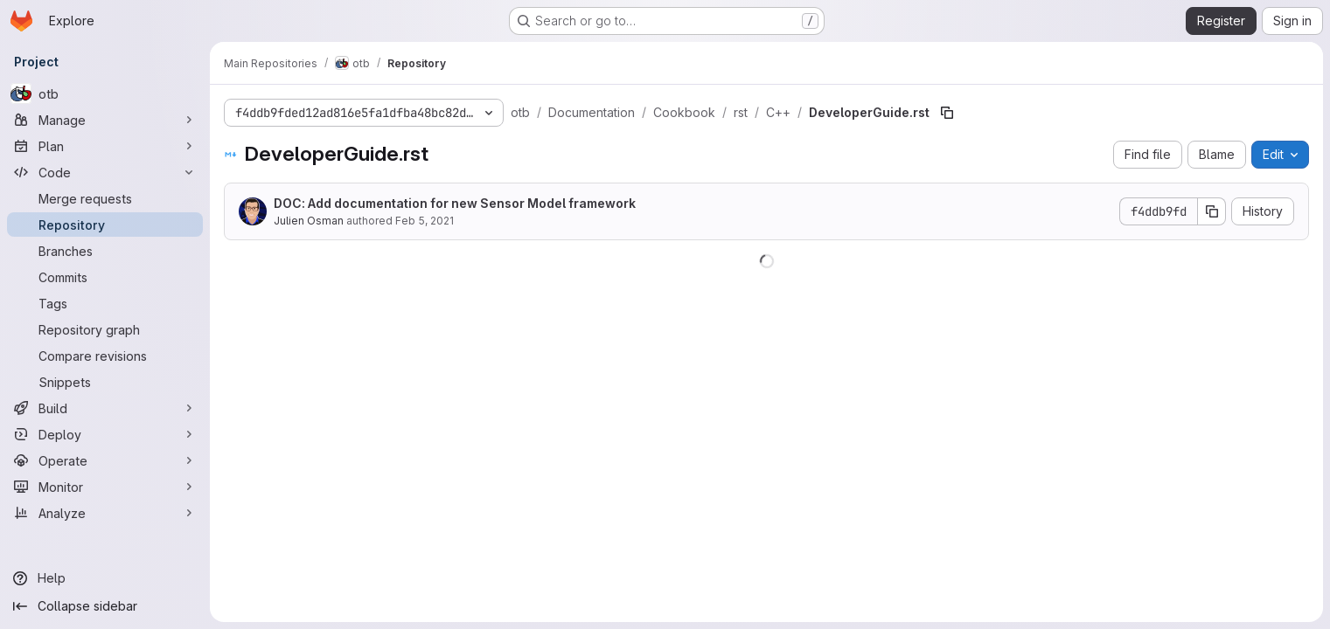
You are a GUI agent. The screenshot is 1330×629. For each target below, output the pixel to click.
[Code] (105, 172)
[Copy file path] (947, 113)
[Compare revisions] (105, 355)
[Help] (105, 578)
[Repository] (105, 224)
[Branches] (105, 250)
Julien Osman (309, 220)
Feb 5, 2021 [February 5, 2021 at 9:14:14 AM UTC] (424, 220)
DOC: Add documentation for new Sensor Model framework (455, 203)
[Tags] (105, 303)
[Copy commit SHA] (1212, 211)
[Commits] (105, 277)
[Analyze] (105, 513)
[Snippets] (105, 382)
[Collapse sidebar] (105, 606)
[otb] (105, 93)
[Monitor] (105, 486)
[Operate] (105, 460)
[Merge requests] (105, 198)
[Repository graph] (105, 329)
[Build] (105, 408)
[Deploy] (105, 434)
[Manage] (105, 119)
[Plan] (105, 146)
